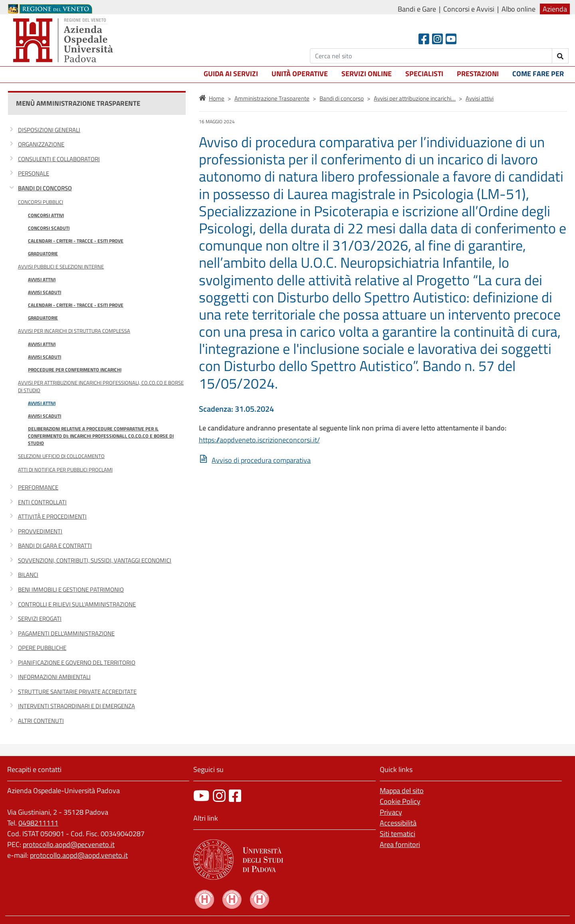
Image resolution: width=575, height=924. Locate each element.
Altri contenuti (41, 720)
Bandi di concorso (45, 188)
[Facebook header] (423, 39)
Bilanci (28, 574)
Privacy (391, 812)
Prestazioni (478, 73)
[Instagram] (437, 39)
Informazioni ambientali (54, 676)
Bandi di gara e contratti (55, 545)
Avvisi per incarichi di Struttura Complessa (74, 331)
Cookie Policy (400, 801)
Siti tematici (397, 833)
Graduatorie (43, 253)
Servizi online (366, 73)
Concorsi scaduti (48, 228)
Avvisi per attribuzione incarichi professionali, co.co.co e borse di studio (101, 386)
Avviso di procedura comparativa (261, 460)
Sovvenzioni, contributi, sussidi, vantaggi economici (94, 560)
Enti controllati (42, 502)
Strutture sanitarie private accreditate (77, 691)
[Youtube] (451, 39)
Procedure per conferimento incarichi (74, 369)
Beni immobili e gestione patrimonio (71, 589)
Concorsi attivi (46, 215)
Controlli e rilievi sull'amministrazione (77, 604)
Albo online (518, 9)
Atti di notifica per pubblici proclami (65, 470)
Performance (38, 487)
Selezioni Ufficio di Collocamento (61, 456)
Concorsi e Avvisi (468, 9)
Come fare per (538, 73)
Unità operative (300, 73)
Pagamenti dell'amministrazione (66, 633)
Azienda (555, 9)
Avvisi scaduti (44, 292)
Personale (33, 173)
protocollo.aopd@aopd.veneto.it (79, 855)
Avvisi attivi (42, 279)
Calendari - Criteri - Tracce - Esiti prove (75, 241)
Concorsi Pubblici (40, 202)
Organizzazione (41, 144)
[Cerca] (431, 55)
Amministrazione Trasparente (271, 98)
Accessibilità (398, 822)
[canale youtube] (201, 796)
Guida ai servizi (231, 73)
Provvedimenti (40, 531)
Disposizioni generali (49, 129)
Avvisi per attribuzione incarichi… (415, 98)
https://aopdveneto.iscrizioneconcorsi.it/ (259, 439)
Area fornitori (400, 844)
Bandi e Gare (417, 9)
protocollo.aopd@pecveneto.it (69, 844)
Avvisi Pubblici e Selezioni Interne (61, 266)
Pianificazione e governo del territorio (76, 662)
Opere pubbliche (42, 647)
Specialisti (424, 73)
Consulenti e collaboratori (59, 159)
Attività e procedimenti (52, 516)
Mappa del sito (402, 790)
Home (216, 98)
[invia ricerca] (560, 55)
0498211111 (38, 822)
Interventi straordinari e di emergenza (76, 706)
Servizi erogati (39, 618)
